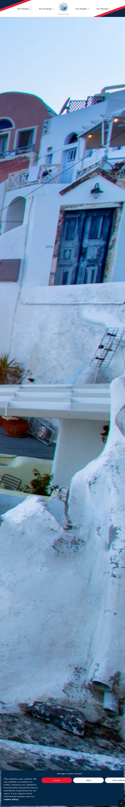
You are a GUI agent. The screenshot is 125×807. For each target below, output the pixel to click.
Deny (88, 780)
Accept (56, 780)
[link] (11, 799)
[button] (23, 9)
